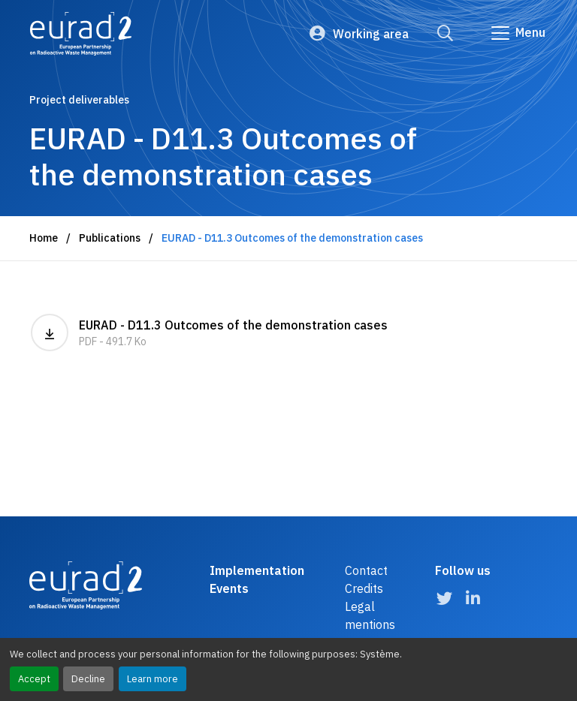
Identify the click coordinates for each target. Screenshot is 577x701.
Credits (364, 588)
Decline (88, 678)
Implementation (257, 570)
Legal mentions (370, 615)
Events (229, 588)
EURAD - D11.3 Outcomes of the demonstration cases (209, 332)
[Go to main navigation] (517, 33)
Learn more (152, 678)
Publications (109, 238)
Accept (34, 678)
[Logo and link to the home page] (80, 34)
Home (43, 238)
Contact (366, 570)
